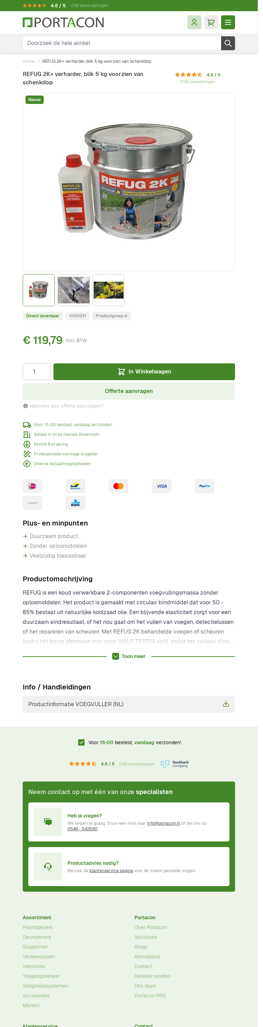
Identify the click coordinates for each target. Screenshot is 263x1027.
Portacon (144, 917)
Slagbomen (35, 947)
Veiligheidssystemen (45, 986)
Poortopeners (37, 927)
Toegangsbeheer (41, 976)
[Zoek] (228, 43)
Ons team (145, 986)
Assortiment (37, 917)
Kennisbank (147, 956)
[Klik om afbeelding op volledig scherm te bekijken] (129, 182)
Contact (143, 966)
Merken (31, 1005)
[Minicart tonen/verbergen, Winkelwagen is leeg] (211, 22)
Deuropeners (37, 937)
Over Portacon (150, 927)
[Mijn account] (195, 22)
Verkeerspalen (38, 956)
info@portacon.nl (163, 823)
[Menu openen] (228, 22)
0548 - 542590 (82, 829)
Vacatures (145, 937)
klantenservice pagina (111, 871)
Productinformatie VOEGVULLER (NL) (128, 704)
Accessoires (36, 995)
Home (29, 61)
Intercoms (34, 966)
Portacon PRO (150, 995)
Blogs (140, 947)
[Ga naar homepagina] (63, 22)
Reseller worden (152, 976)
